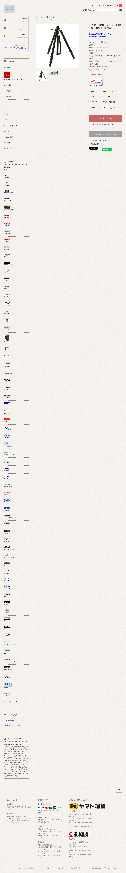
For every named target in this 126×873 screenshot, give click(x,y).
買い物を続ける (96, 144)
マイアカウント (99, 6)
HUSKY (44, 19)
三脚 (52, 17)
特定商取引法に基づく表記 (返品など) (101, 124)
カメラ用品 (44, 17)
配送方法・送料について (79, 868)
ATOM (114, 868)
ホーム (12, 868)
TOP (37, 17)
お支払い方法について (62, 868)
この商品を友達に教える (99, 141)
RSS (109, 868)
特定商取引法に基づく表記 (98, 868)
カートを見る (115, 6)
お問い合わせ (32, 868)
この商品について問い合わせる (105, 134)
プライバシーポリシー (45, 868)
